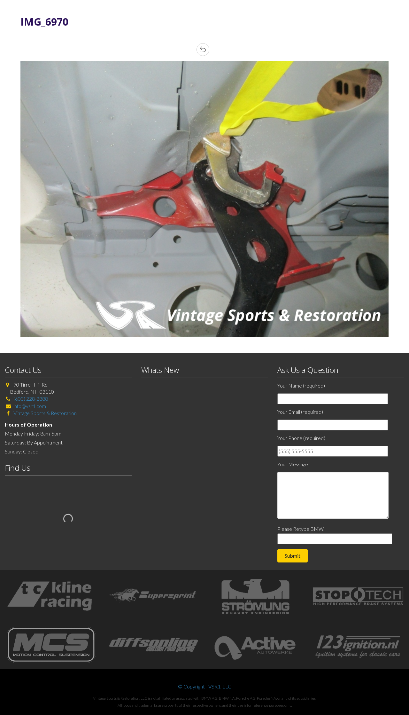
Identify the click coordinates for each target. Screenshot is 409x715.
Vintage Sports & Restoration (44, 413)
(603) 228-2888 (30, 399)
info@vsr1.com (29, 406)
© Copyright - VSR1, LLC (204, 686)
